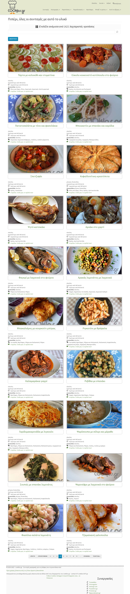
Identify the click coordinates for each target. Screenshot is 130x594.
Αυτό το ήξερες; (115, 10)
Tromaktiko (92, 582)
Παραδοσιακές (78, 10)
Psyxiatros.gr (93, 589)
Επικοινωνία (19, 570)
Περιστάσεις (66, 10)
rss (25, 570)
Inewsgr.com (93, 586)
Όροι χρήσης (10, 570)
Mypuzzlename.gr (94, 593)
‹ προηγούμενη (42, 556)
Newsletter (40, 570)
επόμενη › (87, 556)
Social (101, 3)
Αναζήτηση (117, 3)
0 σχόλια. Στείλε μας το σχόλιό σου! (20, 91)
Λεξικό (109, 3)
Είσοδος (94, 3)
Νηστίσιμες (89, 10)
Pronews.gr (93, 591)
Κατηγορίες (55, 10)
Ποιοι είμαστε (31, 570)
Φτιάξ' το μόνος (101, 10)
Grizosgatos (93, 584)
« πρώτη (32, 556)
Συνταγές (46, 10)
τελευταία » (96, 556)
